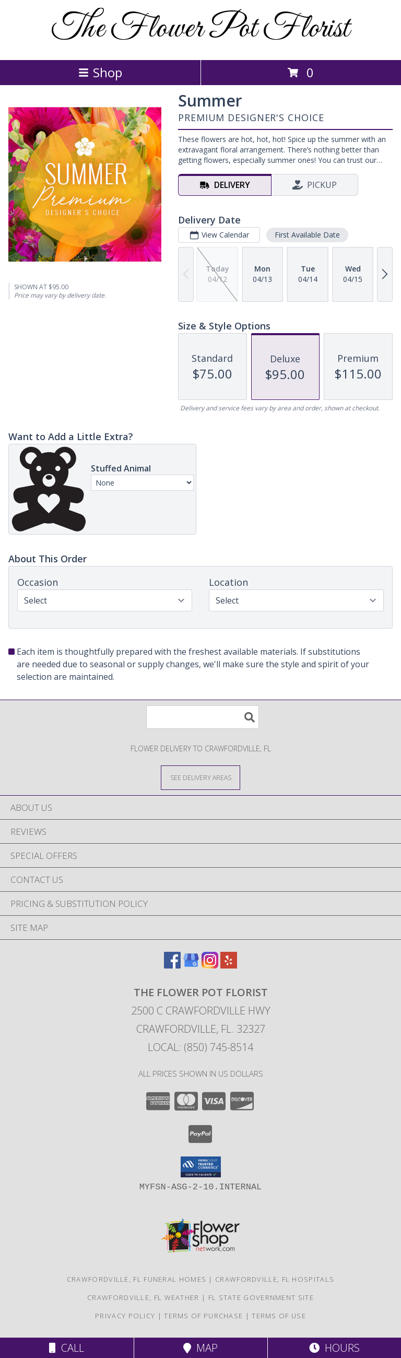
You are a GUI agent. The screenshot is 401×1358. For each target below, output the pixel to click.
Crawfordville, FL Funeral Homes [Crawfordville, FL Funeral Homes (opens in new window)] (136, 1279)
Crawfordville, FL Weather (143, 1297)
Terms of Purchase (203, 1315)
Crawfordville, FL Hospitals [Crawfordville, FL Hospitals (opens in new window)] (274, 1279)
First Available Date (307, 235)
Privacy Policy (125, 1315)
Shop (100, 72)
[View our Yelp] (228, 965)
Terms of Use (279, 1315)
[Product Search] (202, 717)
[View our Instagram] (210, 965)
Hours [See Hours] (334, 1348)
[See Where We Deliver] (200, 777)
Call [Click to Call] (66, 1348)
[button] (201, 1166)
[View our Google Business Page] (191, 965)
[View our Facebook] (172, 965)
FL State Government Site (261, 1297)
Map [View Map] (200, 1348)
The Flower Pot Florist (200, 29)
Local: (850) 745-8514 (200, 1047)
